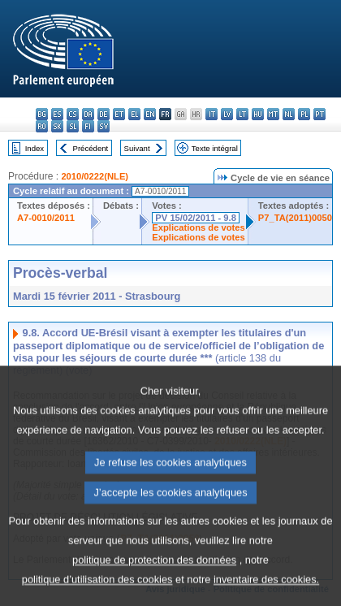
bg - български (42, 114)
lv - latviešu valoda (227, 114)
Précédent (91, 148)
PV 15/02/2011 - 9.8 (195, 218)
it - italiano (211, 114)
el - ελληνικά (134, 114)
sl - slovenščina (73, 126)
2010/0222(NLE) (94, 176)
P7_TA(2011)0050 (295, 218)
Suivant (137, 148)
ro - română (42, 126)
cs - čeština (73, 114)
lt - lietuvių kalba (242, 114)
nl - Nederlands (289, 114)
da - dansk (88, 114)
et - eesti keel (119, 114)
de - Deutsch (103, 114)
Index (34, 148)
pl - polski (304, 114)
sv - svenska (103, 126)
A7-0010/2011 (46, 218)
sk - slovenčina (57, 126)
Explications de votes (198, 227)
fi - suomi (88, 126)
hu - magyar (258, 114)
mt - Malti (273, 114)
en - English (150, 114)
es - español (57, 114)
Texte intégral (215, 148)
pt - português (319, 114)
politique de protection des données (154, 588)
